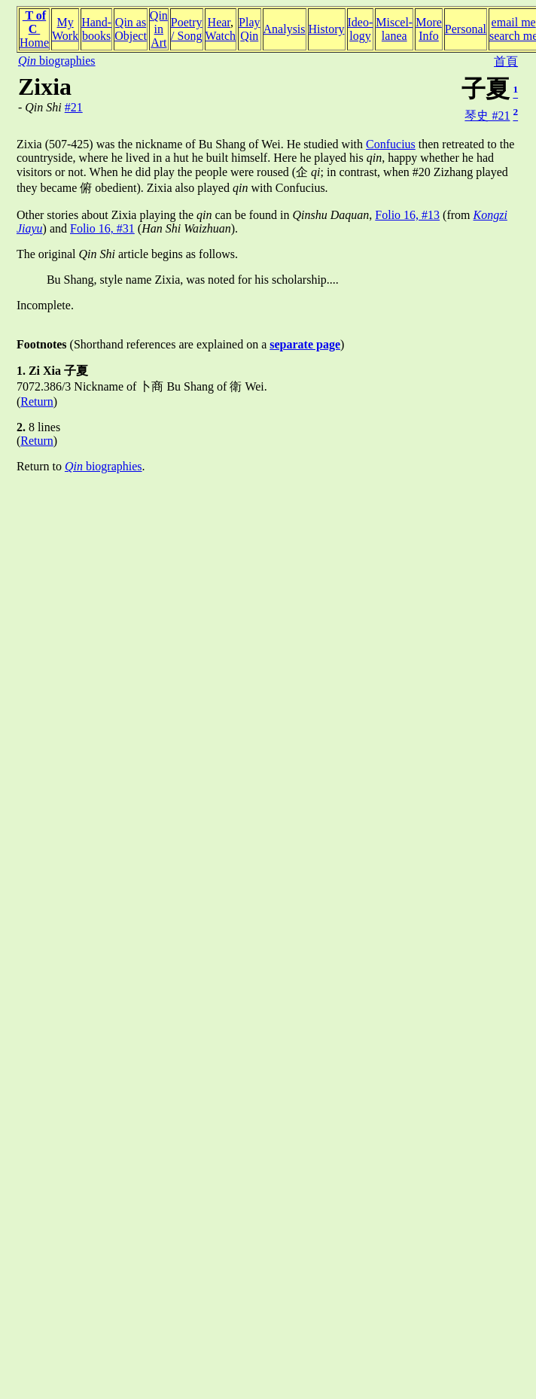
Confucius (391, 144)
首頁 (506, 61)
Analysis (284, 29)
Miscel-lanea (394, 29)
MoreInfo (429, 29)
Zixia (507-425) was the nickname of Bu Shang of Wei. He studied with (191, 144)
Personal (465, 29)
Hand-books (96, 29)
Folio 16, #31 (102, 228)
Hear (219, 22)
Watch (221, 35)
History (327, 29)
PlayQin (249, 29)
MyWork (65, 29)
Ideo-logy (360, 29)
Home (34, 42)
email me (514, 22)
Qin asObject (130, 29)
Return (36, 401)
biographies (57, 60)
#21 (74, 107)
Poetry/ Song (187, 29)
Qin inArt (159, 29)
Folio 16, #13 (407, 214)
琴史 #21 (487, 115)
